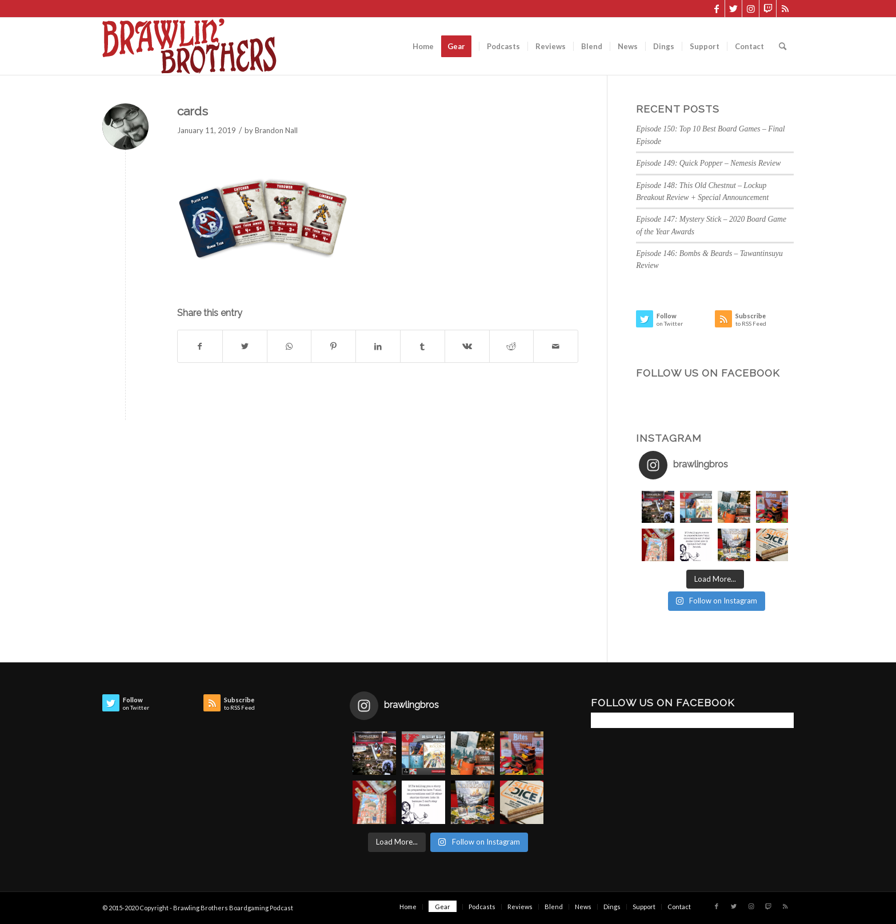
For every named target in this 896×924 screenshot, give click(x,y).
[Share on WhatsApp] (289, 346)
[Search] (782, 46)
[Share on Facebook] (200, 346)
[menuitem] (423, 46)
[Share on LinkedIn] (378, 346)
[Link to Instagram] (750, 8)
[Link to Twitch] (767, 8)
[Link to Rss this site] (785, 8)
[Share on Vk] (467, 346)
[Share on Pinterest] (333, 346)
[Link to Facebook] (716, 8)
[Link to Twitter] (733, 8)
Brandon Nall (276, 130)
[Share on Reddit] (512, 346)
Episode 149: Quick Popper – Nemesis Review (708, 163)
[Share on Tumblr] (423, 346)
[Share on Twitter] (245, 346)
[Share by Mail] (556, 346)
